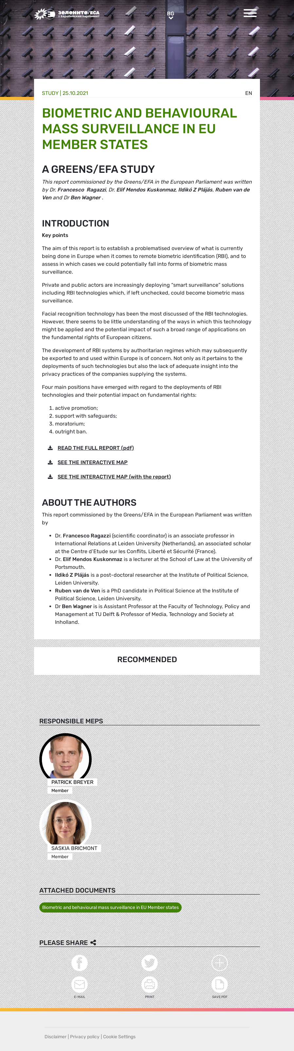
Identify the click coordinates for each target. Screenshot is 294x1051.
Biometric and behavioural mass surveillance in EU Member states (110, 907)
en (248, 93)
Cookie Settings (119, 1037)
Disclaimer (55, 1037)
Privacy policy (85, 1037)
